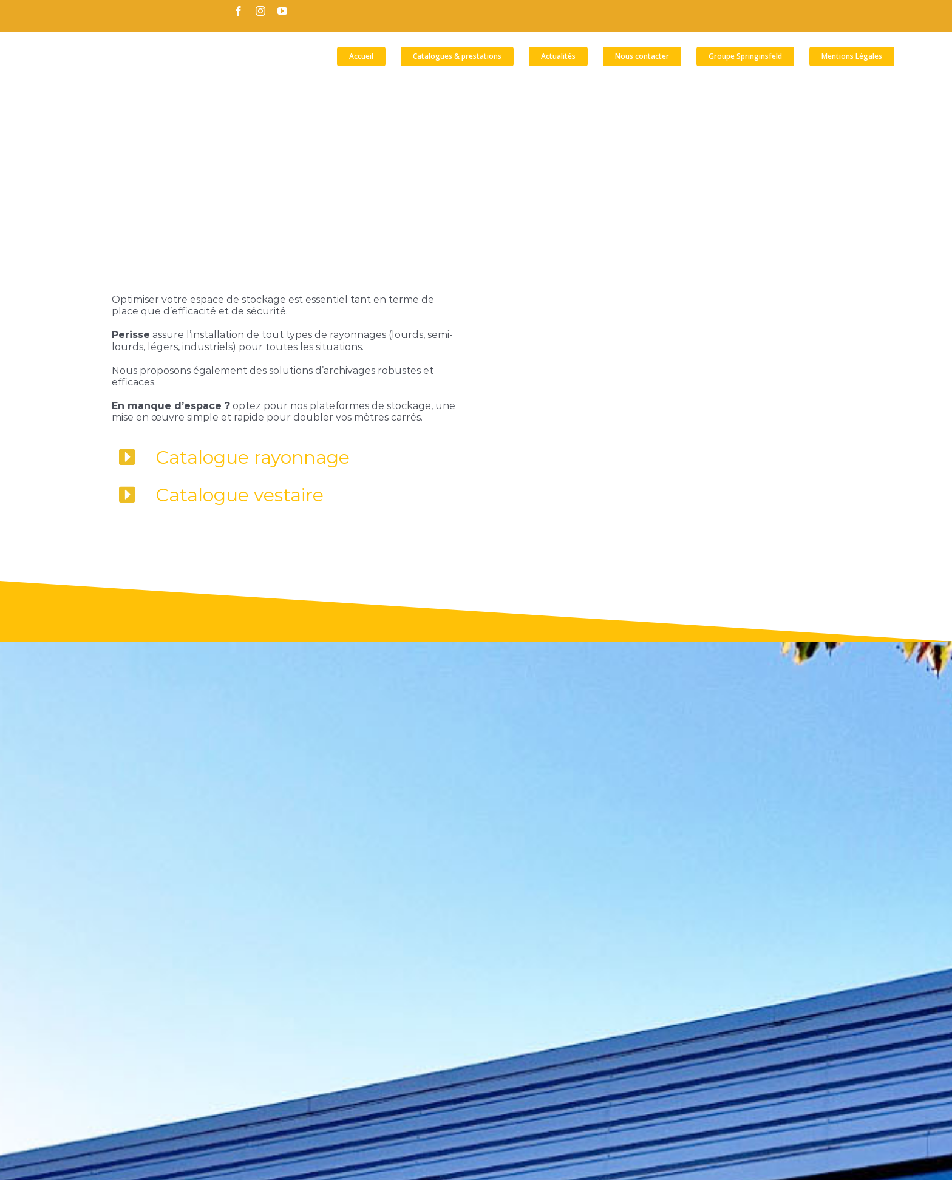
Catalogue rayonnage (252, 457)
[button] (914, 56)
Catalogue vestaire (239, 495)
